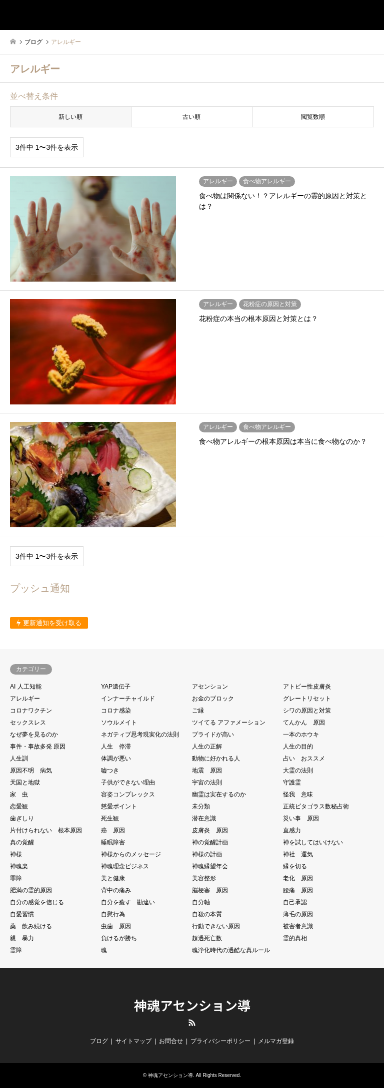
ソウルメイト (119, 722)
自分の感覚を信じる (37, 902)
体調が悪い (116, 758)
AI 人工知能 (26, 686)
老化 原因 (298, 878)
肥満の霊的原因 (31, 890)
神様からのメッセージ (131, 854)
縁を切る (295, 866)
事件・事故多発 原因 (38, 746)
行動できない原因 (216, 926)
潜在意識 (204, 818)
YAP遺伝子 (115, 686)
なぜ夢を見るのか (34, 734)
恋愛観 (19, 806)
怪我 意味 (298, 794)
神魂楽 (19, 866)
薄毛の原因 (298, 914)
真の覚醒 (22, 842)
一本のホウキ (301, 734)
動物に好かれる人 (216, 758)
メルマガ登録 (276, 1041)
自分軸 (201, 902)
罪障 (16, 878)
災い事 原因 (301, 818)
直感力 (292, 830)
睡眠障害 (113, 842)
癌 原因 (113, 830)
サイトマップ (134, 1041)
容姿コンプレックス (128, 794)
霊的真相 (295, 938)
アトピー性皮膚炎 (307, 686)
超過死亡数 (207, 938)
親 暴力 (22, 938)
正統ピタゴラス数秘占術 (316, 806)
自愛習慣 (22, 914)
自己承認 (295, 902)
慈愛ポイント (119, 806)
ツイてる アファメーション (229, 722)
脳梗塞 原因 (210, 890)
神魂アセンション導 (192, 1005)
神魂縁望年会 (210, 866)
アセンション (210, 686)
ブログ (99, 1041)
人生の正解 (207, 746)
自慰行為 (113, 914)
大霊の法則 (298, 770)
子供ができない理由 (128, 782)
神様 (16, 854)
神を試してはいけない (313, 842)
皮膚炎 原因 (210, 830)
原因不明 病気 (31, 770)
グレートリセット (307, 698)
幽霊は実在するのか (219, 794)
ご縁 (198, 710)
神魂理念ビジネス (125, 866)
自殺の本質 (207, 914)
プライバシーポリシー (220, 1041)
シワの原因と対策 (307, 710)
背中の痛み (116, 890)
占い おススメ (304, 758)
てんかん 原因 (304, 722)
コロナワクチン (31, 710)
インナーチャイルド (128, 698)
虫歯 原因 (116, 926)
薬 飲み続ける (31, 926)
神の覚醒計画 (210, 842)
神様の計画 (207, 854)
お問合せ (171, 1041)
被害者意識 (298, 926)
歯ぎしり (22, 818)
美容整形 (204, 878)
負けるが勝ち (119, 938)
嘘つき (110, 770)
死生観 (110, 818)
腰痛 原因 (298, 890)
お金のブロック (213, 698)
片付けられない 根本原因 (46, 830)
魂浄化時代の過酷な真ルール (231, 950)
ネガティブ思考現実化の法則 (140, 734)
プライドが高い (213, 734)
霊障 (16, 950)
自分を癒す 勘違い (128, 902)
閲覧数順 (313, 116)
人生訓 (19, 758)
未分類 (201, 806)
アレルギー (25, 698)
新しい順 (70, 116)
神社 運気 (298, 854)
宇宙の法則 (207, 782)
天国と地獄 (25, 782)
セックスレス (28, 722)
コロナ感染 (116, 710)
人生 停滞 (116, 746)
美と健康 (113, 878)
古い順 (191, 116)
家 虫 (19, 794)
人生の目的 (298, 746)
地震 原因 (207, 770)
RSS (192, 1022)
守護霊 (292, 782)
